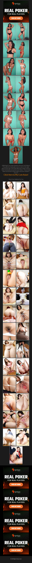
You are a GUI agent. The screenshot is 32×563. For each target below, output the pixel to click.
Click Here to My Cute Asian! (16, 175)
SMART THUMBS (19, 464)
